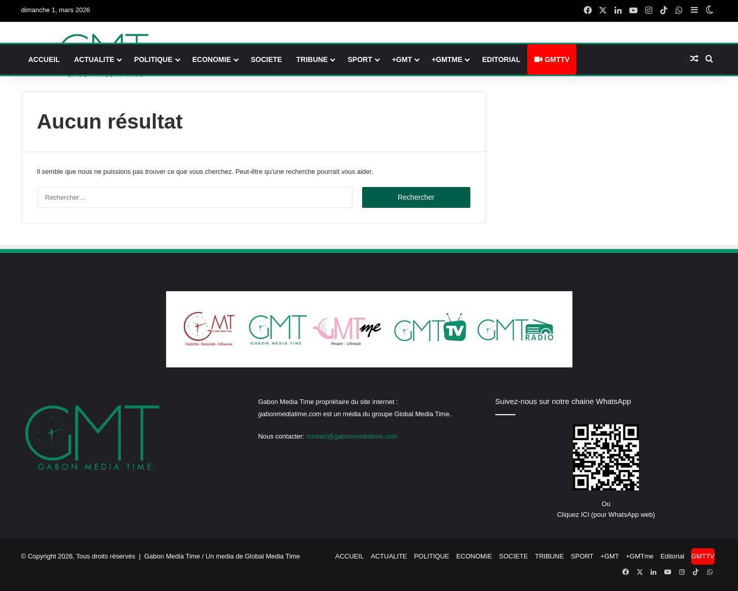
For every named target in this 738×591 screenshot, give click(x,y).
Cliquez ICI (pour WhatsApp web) (606, 514)
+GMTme (447, 59)
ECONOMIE (211, 59)
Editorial (501, 59)
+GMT (402, 59)
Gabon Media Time (172, 556)
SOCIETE (266, 59)
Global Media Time (272, 556)
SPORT (359, 59)
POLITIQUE (153, 59)
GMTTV (551, 59)
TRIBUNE (312, 59)
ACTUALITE (94, 59)
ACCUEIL (44, 59)
